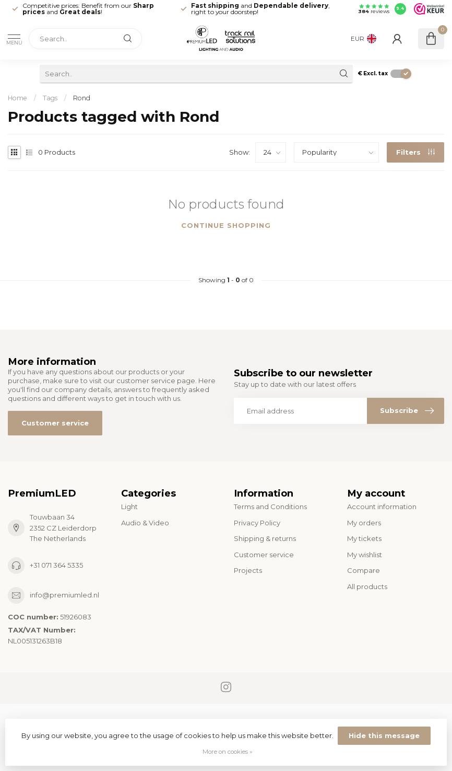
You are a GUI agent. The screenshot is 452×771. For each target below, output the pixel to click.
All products (367, 586)
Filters (415, 152)
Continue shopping (226, 225)
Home (17, 98)
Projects (248, 570)
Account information (382, 506)
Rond (81, 98)
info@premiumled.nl (64, 595)
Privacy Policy (257, 523)
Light (129, 506)
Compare (363, 570)
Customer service (55, 423)
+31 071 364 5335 (56, 565)
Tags (50, 98)
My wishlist (364, 554)
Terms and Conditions (270, 506)
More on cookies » (228, 751)
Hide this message (384, 735)
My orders (364, 523)
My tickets (364, 538)
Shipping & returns (265, 538)
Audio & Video (145, 523)
